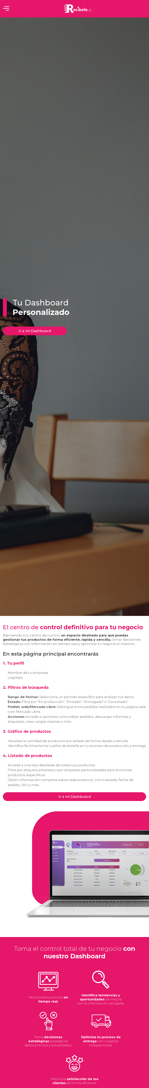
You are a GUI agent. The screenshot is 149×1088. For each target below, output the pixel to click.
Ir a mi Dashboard (35, 331)
